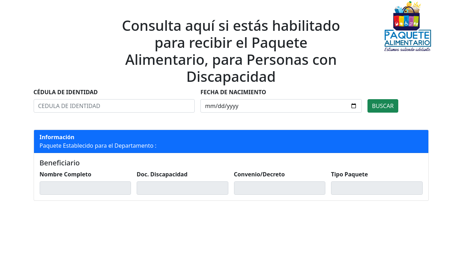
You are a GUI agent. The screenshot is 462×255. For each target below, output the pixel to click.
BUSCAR (383, 106)
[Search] (114, 106)
